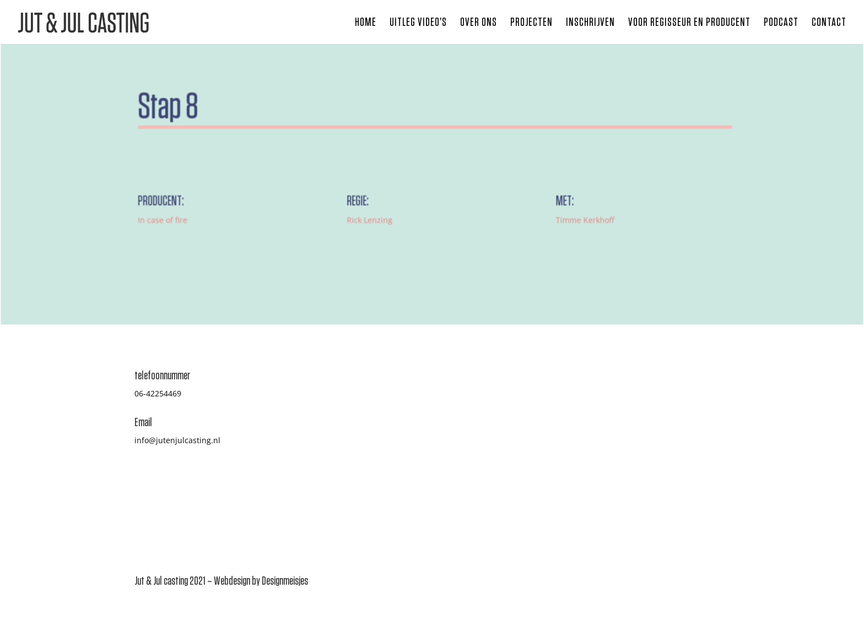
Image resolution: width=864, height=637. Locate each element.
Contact (829, 23)
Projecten (531, 23)
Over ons (478, 23)
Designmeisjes (285, 581)
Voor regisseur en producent (689, 23)
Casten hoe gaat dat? (644, 407)
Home (365, 23)
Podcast (781, 23)
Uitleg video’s (418, 23)
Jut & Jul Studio (633, 460)
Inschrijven (590, 23)
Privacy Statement (639, 472)
